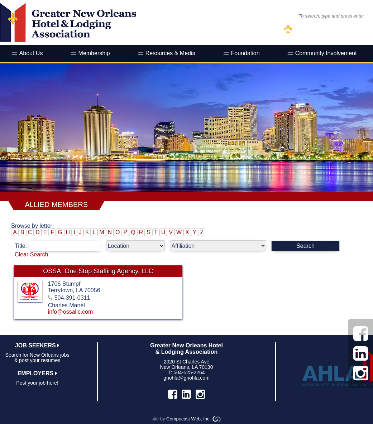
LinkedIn (186, 394)
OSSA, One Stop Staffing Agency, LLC (98, 271)
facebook (173, 394)
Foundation (245, 53)
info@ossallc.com (70, 312)
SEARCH (279, 16)
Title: (60, 246)
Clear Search (31, 254)
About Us (31, 53)
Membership (94, 53)
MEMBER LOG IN (317, 29)
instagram (200, 394)
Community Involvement (326, 53)
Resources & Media (170, 53)
